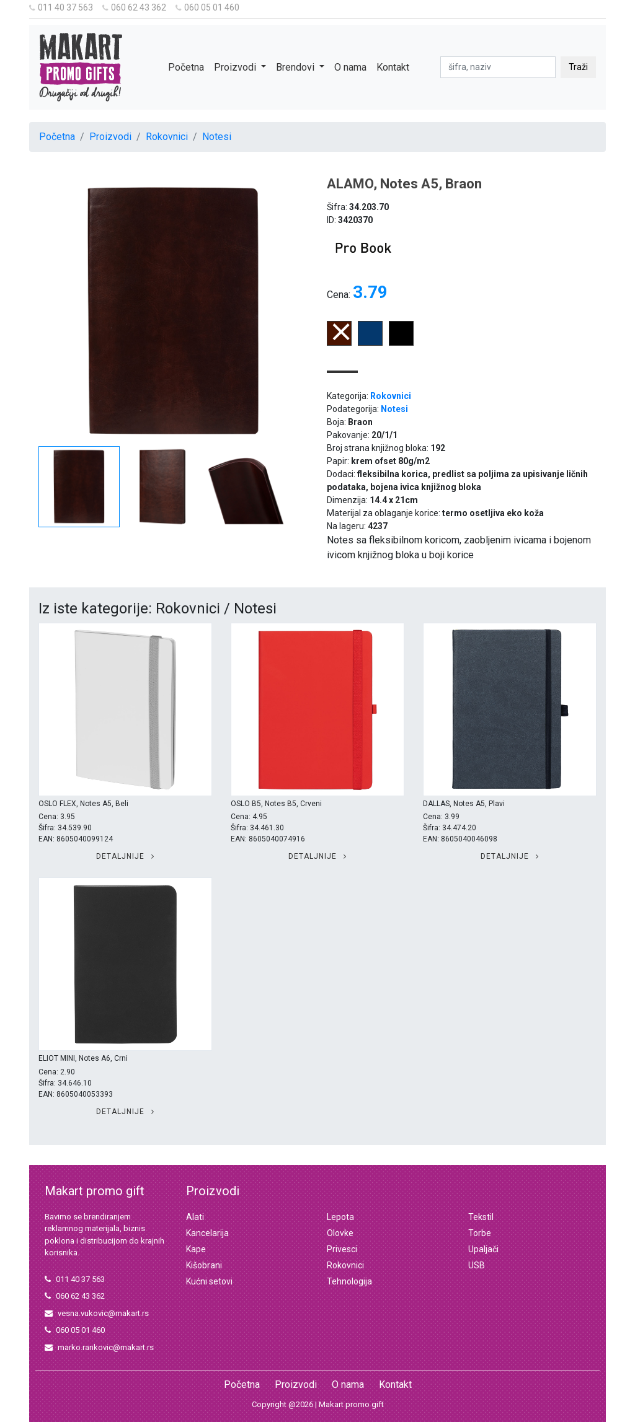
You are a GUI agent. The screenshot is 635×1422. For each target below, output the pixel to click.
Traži (578, 67)
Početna (186, 67)
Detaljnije (125, 856)
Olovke (340, 1233)
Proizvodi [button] (236, 67)
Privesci (342, 1249)
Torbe (479, 1233)
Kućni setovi (209, 1281)
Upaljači (483, 1249)
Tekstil (481, 1217)
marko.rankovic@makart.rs (99, 1347)
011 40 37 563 (61, 7)
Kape (196, 1249)
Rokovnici (167, 137)
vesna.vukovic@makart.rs (97, 1313)
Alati (195, 1217)
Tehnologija (349, 1281)
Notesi (216, 137)
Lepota (340, 1217)
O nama (350, 67)
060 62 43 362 (134, 7)
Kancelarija (207, 1233)
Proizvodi (110, 137)
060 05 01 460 (207, 7)
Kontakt (392, 67)
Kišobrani (204, 1265)
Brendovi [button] (296, 67)
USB (476, 1265)
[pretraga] (498, 67)
